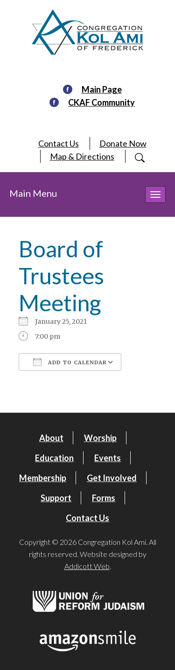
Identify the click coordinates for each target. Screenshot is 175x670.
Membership (42, 478)
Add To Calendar (70, 362)
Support (56, 498)
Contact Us (58, 143)
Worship (100, 438)
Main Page (102, 89)
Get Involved (112, 478)
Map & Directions (82, 156)
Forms (103, 498)
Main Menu (33, 193)
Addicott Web (87, 566)
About (51, 438)
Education (54, 458)
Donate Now (123, 143)
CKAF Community (101, 102)
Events (107, 458)
